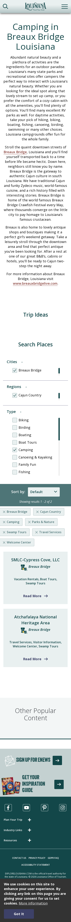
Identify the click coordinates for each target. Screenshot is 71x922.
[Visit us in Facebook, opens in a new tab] (8, 807)
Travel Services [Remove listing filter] (50, 532)
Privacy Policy (37, 858)
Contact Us (19, 858)
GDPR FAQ (53, 858)
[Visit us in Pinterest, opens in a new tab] (44, 807)
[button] (18, 819)
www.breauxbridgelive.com (35, 283)
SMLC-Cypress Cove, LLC (35, 559)
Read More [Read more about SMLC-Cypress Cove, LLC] (32, 596)
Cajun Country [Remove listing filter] (50, 512)
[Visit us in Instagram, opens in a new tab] (62, 807)
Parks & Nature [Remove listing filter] (43, 522)
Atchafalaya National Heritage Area (35, 619)
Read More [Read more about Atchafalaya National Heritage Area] (32, 659)
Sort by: (18, 491)
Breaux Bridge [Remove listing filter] (17, 512)
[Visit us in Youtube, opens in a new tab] (26, 807)
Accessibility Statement (35, 864)
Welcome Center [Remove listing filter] (19, 542)
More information (33, 903)
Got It (19, 914)
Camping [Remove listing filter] (13, 522)
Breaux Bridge (15, 152)
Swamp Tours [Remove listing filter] (16, 532)
